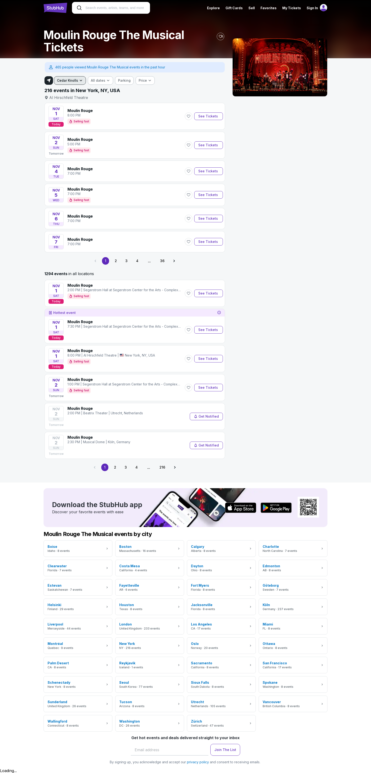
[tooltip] (219, 313)
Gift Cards (234, 8)
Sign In (312, 8)
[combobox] (70, 80)
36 (162, 261)
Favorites (269, 8)
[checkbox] (124, 80)
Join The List (225, 750)
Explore (213, 8)
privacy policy (198, 762)
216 (162, 467)
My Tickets (291, 8)
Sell (251, 8)
